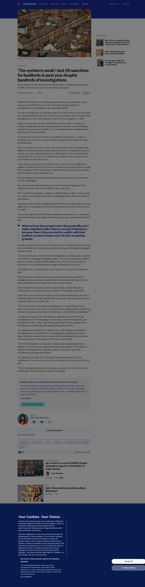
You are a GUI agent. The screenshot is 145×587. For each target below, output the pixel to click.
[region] (72, 545)
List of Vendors (26, 577)
